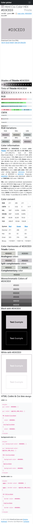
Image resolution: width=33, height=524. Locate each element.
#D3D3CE (16, 135)
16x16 (3, 43)
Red (10, 226)
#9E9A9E (16, 297)
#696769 (16, 301)
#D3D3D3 (16, 141)
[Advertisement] (16, 61)
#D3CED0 (8, 260)
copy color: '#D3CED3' (24, 13)
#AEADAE (16, 293)
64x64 (12, 43)
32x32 (7, 43)
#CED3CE (17, 275)
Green (19, 226)
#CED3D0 (25, 267)
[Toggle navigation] (29, 2)
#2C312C (21, 174)
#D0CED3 (25, 260)
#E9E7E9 (16, 289)
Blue (26, 226)
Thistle (3, 151)
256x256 (23, 43)
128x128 (17, 43)
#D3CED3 (5, 135)
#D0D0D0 (4, 176)
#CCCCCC (21, 172)
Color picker (6, 2)
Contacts (26, 521)
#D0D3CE (8, 267)
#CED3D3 (27, 135)
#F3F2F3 (16, 285)
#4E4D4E (16, 305)
